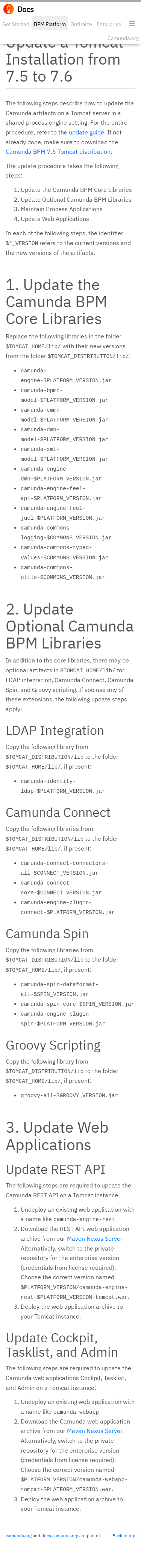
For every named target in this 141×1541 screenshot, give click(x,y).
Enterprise (109, 24)
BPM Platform (50, 24)
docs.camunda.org (59, 1535)
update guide (86, 132)
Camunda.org (123, 38)
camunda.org (19, 1535)
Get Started (15, 24)
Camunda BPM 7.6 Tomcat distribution (58, 151)
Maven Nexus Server (95, 1238)
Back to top (123, 1535)
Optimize (81, 24)
